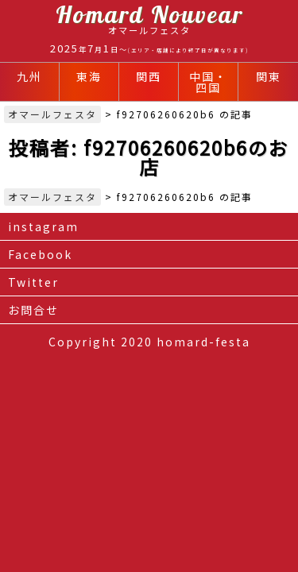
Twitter (33, 282)
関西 (148, 76)
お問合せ (33, 310)
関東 (268, 76)
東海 (89, 76)
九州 (29, 76)
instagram (43, 226)
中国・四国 (208, 81)
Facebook (40, 254)
